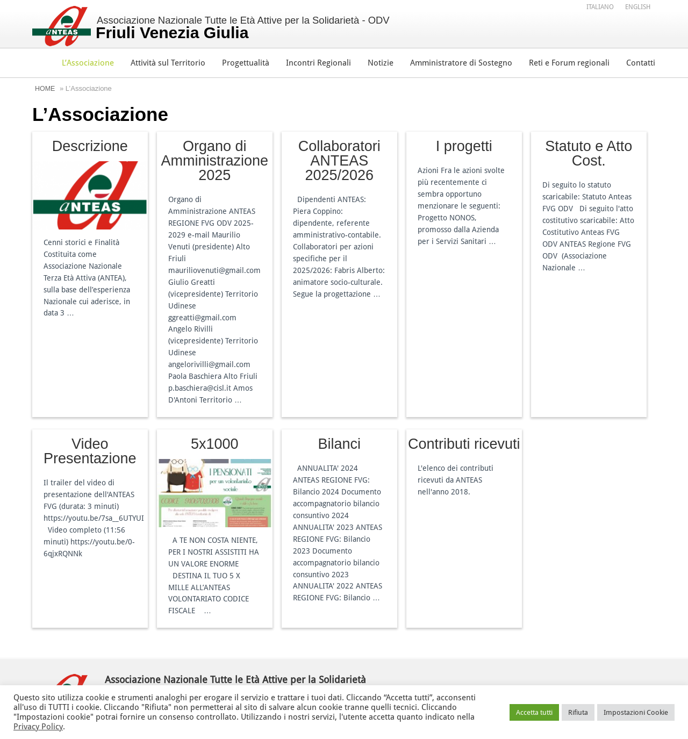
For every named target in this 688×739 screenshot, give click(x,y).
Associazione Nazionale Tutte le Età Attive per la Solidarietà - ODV (247, 28)
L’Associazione (88, 63)
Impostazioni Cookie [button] (636, 712)
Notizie (380, 63)
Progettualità (245, 63)
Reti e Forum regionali (569, 63)
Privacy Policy (38, 726)
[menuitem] (600, 7)
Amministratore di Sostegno (461, 63)
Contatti (640, 63)
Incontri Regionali (318, 63)
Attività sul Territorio (168, 63)
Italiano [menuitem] (600, 7)
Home (45, 88)
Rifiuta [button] (578, 712)
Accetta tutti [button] (534, 712)
